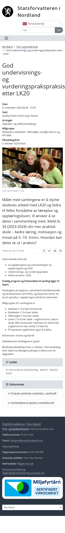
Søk (59, 30)
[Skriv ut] (54, 250)
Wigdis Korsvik (25, 463)
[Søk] (38, 30)
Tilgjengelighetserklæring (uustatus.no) (23, 473)
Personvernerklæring (13, 469)
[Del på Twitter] (49, 250)
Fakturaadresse (10, 446)
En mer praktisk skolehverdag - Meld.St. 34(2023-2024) (32, 371)
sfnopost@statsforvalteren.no (26, 440)
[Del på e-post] (60, 250)
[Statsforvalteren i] (32, 507)
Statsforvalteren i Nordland (39, 11)
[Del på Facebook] (43, 250)
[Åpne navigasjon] (6, 38)
